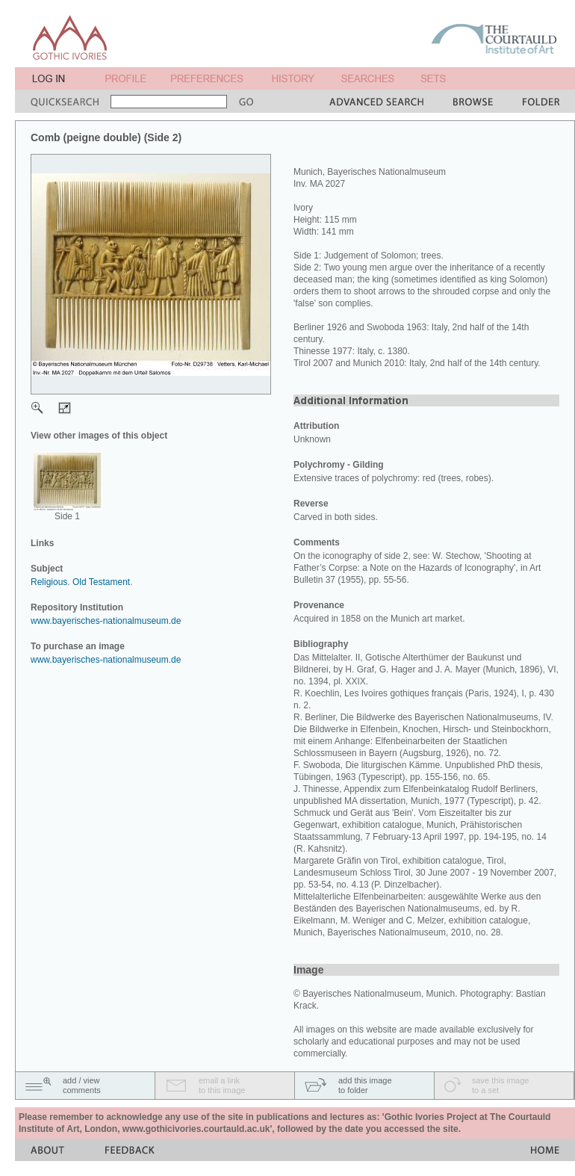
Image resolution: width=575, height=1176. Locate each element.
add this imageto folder (365, 1085)
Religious (49, 582)
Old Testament (101, 582)
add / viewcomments (82, 1085)
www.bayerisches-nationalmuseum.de (106, 621)
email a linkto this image (222, 1085)
